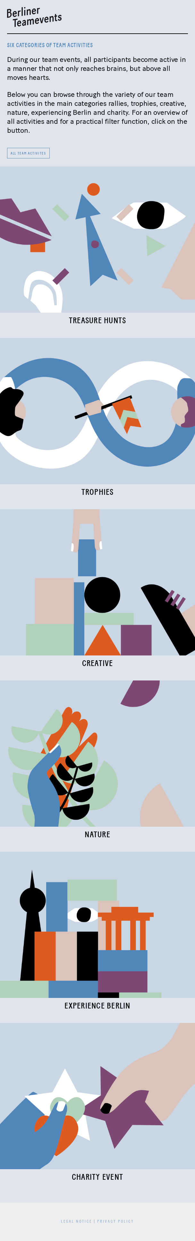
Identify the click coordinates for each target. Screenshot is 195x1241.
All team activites (28, 153)
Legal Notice (76, 1221)
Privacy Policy (115, 1221)
